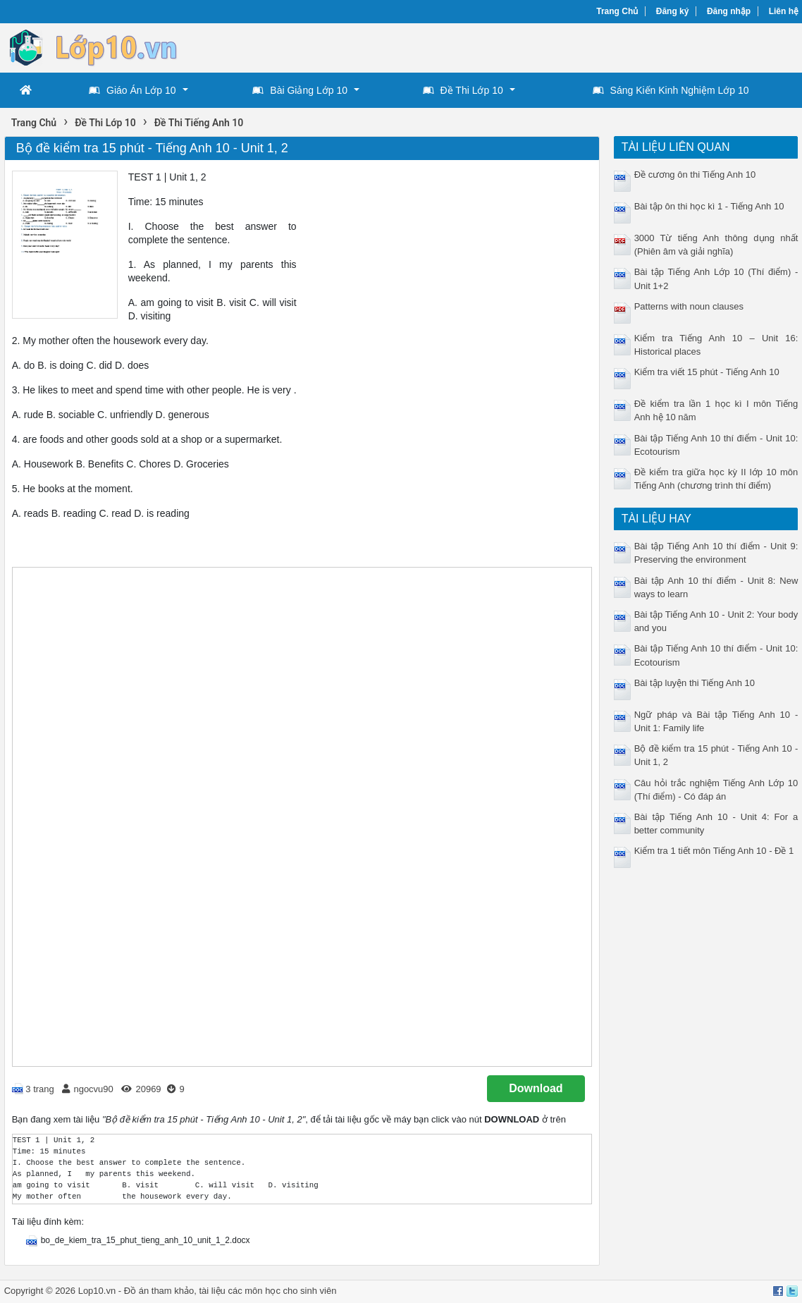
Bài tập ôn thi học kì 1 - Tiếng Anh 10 (709, 206)
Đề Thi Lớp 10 (463, 90)
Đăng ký (672, 11)
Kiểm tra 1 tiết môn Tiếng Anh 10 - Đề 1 (714, 850)
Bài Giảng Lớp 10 (299, 90)
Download (535, 1088)
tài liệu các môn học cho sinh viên (267, 1290)
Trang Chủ (617, 11)
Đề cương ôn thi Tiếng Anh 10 (695, 174)
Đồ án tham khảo (159, 1290)
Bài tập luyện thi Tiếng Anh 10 (694, 683)
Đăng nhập (729, 11)
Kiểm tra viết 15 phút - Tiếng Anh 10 (706, 372)
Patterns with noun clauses (689, 306)
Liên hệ (783, 11)
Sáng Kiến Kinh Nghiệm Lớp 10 (671, 90)
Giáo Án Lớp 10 (132, 90)
